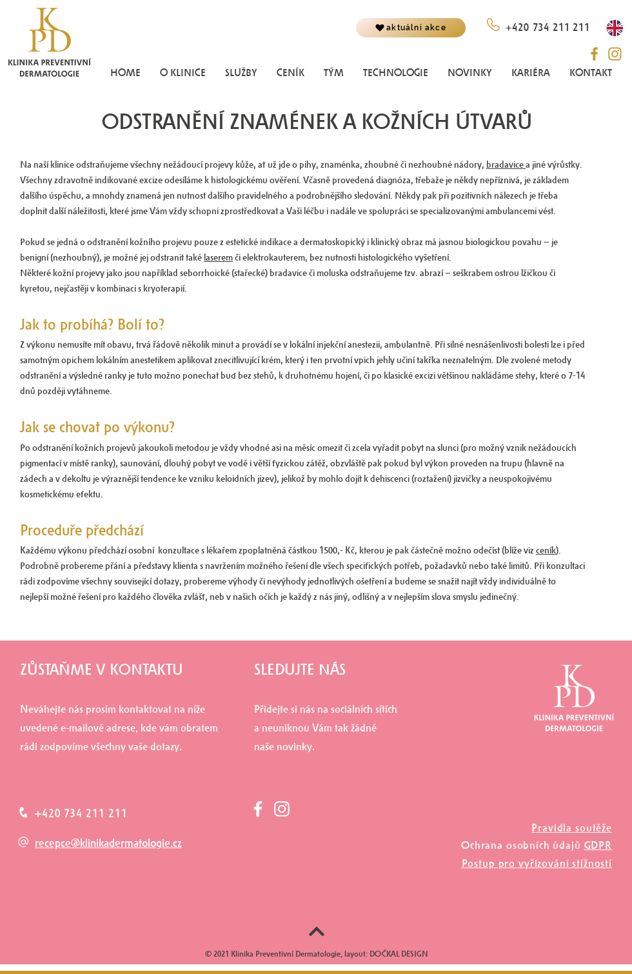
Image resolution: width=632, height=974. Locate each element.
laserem (218, 258)
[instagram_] (615, 54)
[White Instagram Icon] (282, 809)
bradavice (506, 165)
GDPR (598, 845)
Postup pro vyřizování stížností (537, 863)
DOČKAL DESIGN (398, 954)
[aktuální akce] (411, 27)
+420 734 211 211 (81, 813)
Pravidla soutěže (571, 828)
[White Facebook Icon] (258, 809)
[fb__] (594, 54)
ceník (546, 550)
